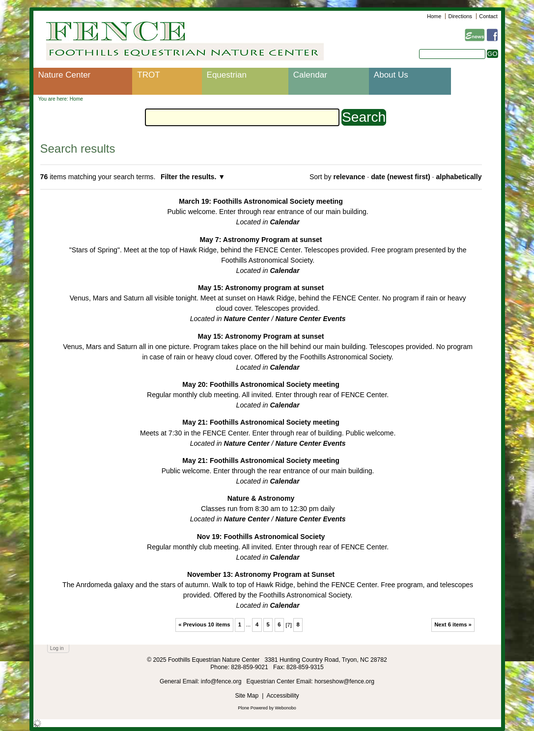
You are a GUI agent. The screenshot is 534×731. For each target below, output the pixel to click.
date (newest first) (400, 177)
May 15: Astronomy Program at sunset (261, 336)
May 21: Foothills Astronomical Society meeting (260, 422)
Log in (57, 648)
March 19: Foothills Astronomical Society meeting (261, 201)
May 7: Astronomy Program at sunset (261, 240)
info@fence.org (222, 681)
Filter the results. (189, 177)
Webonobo (285, 707)
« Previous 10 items (204, 624)
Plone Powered (253, 707)
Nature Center (64, 75)
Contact (488, 16)
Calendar (310, 75)
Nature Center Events (310, 319)
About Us (391, 75)
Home (434, 16)
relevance (349, 177)
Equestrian (227, 75)
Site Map (246, 695)
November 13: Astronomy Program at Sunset (261, 574)
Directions (460, 16)
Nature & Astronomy (260, 498)
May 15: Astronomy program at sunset (261, 288)
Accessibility (282, 695)
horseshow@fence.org (344, 681)
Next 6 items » (453, 624)
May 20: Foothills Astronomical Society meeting (260, 384)
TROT (148, 75)
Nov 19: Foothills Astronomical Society (261, 537)
